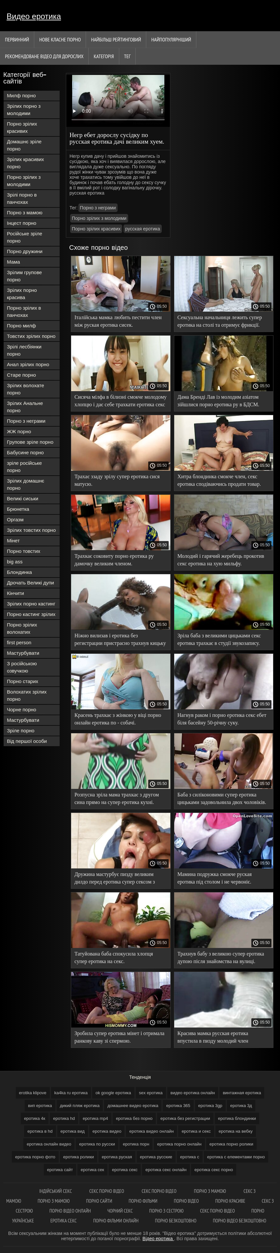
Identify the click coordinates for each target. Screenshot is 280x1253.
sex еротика (151, 1092)
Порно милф (21, 325)
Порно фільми (142, 1201)
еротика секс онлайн (165, 1169)
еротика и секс (196, 1131)
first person (19, 642)
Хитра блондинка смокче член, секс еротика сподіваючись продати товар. (219, 480)
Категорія (104, 56)
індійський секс (56, 1191)
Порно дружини (24, 251)
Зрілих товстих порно (31, 530)
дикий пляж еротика (79, 1105)
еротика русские (156, 1156)
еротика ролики (78, 1156)
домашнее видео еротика (132, 1105)
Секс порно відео (107, 1191)
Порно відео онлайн (70, 1211)
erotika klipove (32, 1092)
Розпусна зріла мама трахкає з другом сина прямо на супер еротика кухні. (116, 798)
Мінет (13, 540)
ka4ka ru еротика (71, 1092)
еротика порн (136, 1144)
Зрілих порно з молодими (24, 109)
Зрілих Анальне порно (25, 406)
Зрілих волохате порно (25, 389)
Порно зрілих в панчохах (24, 311)
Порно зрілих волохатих (22, 628)
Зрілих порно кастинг (31, 603)
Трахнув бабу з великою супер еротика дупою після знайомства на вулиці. (221, 957)
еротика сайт (60, 1169)
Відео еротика (158, 1238)
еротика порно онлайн (179, 1144)
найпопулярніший (171, 39)
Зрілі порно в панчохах (22, 198)
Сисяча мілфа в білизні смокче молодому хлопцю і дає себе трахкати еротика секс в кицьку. (120, 402)
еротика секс (125, 1169)
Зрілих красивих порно (25, 162)
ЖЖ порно (19, 431)
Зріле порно (20, 730)
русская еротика (142, 228)
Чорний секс (120, 1211)
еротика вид (73, 1131)
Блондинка (19, 572)
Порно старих (22, 681)
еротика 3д (241, 1105)
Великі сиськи (22, 498)
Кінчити (15, 593)
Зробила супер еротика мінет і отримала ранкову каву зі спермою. (119, 1037)
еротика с (189, 1156)
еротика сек (92, 1169)
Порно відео (186, 1201)
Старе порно (21, 375)
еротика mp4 (95, 1118)
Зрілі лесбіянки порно (24, 350)
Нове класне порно (60, 39)
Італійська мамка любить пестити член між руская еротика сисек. (118, 321)
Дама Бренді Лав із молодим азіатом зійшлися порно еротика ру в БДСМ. (219, 400)
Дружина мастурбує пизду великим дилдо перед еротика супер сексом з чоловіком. (114, 879)
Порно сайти (99, 1201)
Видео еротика (34, 16)
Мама (13, 262)
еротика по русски (97, 1144)
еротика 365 (178, 1105)
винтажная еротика (242, 1092)
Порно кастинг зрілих (31, 614)
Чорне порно (21, 709)
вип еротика (40, 1105)
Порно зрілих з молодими (24, 180)
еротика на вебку (236, 1131)
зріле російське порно (24, 466)
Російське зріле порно (24, 237)
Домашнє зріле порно (24, 145)
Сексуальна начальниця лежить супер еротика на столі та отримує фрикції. (220, 321)
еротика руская (117, 1156)
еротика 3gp (210, 1105)
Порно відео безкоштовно (239, 1221)
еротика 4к (34, 1118)
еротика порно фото (35, 1156)
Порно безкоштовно (176, 1221)
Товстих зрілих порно (31, 336)
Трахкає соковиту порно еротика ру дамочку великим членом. (114, 559)
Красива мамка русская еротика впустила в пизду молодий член (213, 1037)
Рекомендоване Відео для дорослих (44, 56)
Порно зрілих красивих (22, 127)
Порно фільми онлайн (116, 1221)
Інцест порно (21, 223)
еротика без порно (134, 1118)
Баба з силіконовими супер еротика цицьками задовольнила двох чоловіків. (222, 798)
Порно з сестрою (166, 1211)
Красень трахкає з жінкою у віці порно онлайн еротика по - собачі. (117, 718)
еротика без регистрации (185, 1118)
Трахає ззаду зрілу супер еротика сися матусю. (117, 480)
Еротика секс (63, 1221)
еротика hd (64, 1118)
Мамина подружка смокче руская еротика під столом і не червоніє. (215, 878)
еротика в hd (39, 1131)
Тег (127, 56)
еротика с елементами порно (236, 1156)
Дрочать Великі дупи (30, 582)
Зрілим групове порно (24, 276)
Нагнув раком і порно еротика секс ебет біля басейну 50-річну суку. (222, 718)
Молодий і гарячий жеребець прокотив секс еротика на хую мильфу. (221, 559)
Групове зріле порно (30, 442)
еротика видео (107, 1131)
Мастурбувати (23, 653)
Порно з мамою (24, 212)
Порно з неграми (26, 421)
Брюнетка (18, 509)
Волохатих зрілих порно (27, 695)
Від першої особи (27, 741)
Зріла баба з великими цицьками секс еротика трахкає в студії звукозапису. (219, 639)
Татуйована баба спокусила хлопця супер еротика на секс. (113, 957)
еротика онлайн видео (49, 1144)
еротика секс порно (213, 1169)
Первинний (17, 39)
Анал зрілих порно (28, 364)
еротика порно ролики (231, 1144)
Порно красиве (230, 1201)
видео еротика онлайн (193, 1092)
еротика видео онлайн (151, 1131)
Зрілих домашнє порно (25, 484)
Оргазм (15, 519)
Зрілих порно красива (22, 293)
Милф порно (21, 95)
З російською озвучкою (22, 667)
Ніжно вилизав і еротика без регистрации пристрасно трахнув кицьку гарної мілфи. (120, 640)
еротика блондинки (237, 1118)
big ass (15, 561)
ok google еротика (113, 1092)
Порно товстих (23, 551)
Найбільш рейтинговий (116, 39)
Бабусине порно (25, 452)
